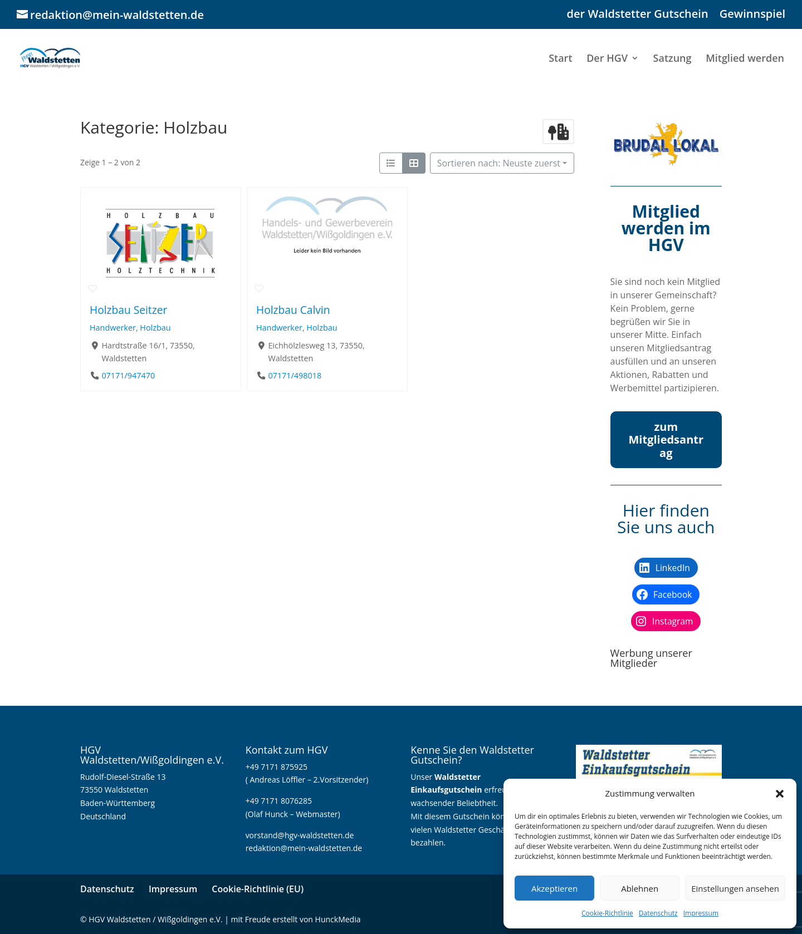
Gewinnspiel (752, 14)
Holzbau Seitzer (128, 309)
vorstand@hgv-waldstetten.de (300, 835)
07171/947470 (128, 375)
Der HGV (607, 59)
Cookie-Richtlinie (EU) (258, 889)
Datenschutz (658, 913)
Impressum (700, 913)
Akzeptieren (554, 888)
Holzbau (155, 327)
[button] (779, 793)
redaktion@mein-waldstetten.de (304, 848)
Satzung (672, 59)
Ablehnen (639, 888)
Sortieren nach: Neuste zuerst (498, 163)
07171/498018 (294, 375)
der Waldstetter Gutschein (637, 14)
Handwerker (113, 327)
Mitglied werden (745, 59)
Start (560, 59)
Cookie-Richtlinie (607, 913)
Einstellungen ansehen (735, 888)
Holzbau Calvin (293, 309)
